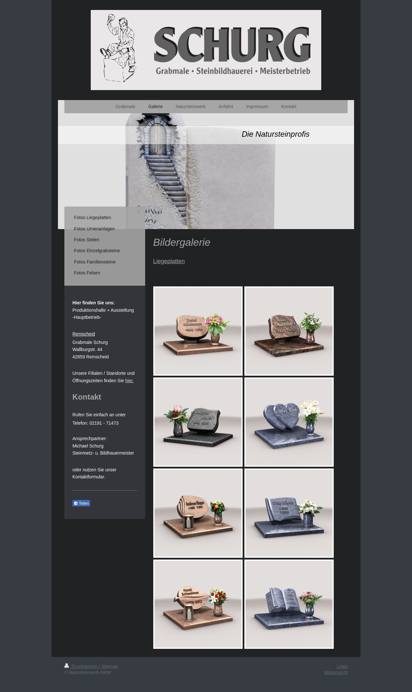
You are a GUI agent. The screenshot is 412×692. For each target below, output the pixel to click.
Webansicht (336, 672)
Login (342, 666)
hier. (129, 380)
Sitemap (109, 666)
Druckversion (81, 666)
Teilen (81, 503)
